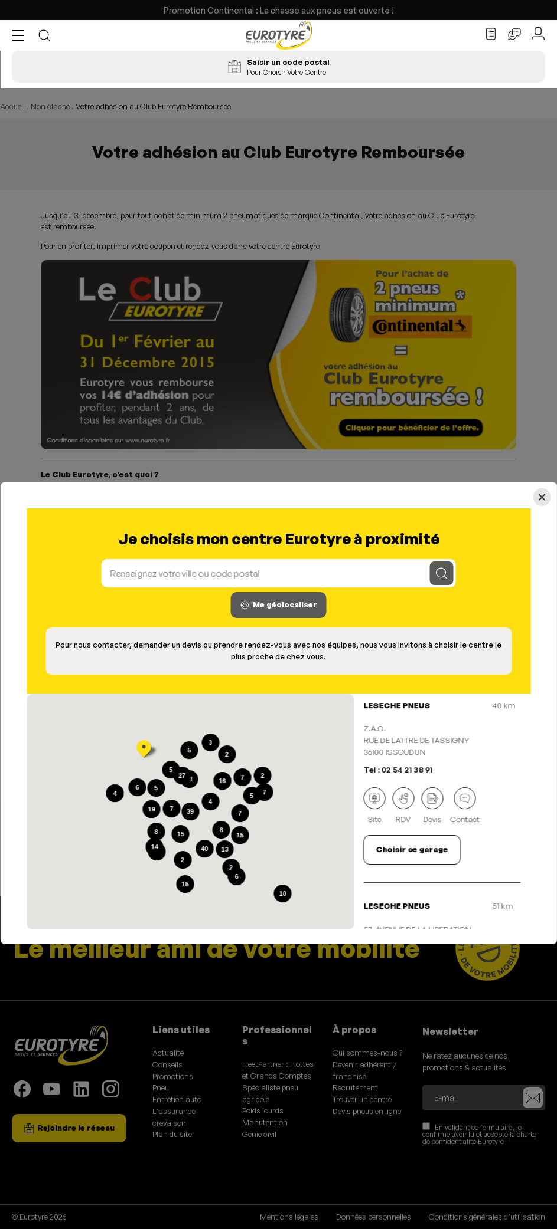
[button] (21, 35)
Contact (465, 806)
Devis (432, 806)
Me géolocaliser (278, 605)
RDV (403, 806)
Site (374, 806)
